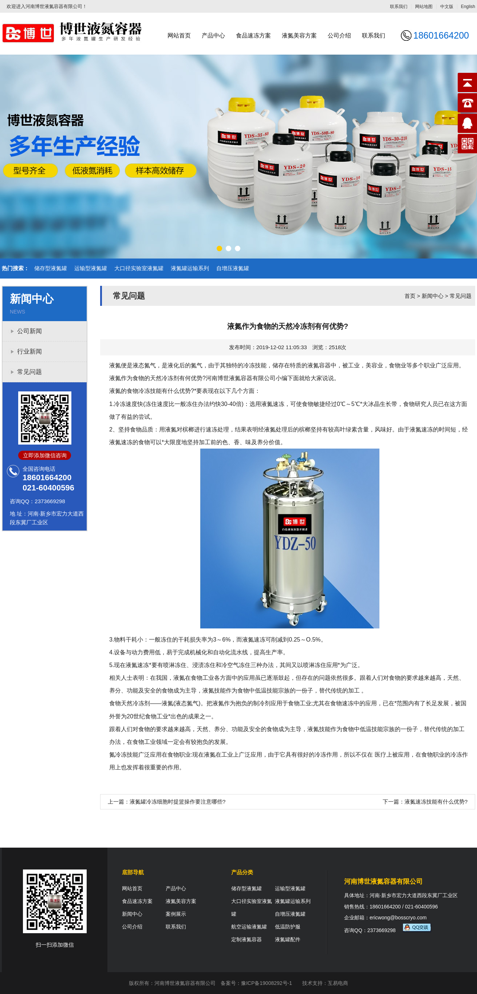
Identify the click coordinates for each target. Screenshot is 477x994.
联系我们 (398, 6)
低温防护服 (287, 927)
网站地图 (424, 6)
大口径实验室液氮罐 (138, 268)
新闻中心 (433, 296)
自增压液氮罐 (232, 268)
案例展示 (176, 914)
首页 (410, 296)
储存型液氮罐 (50, 268)
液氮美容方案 (299, 35)
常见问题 (29, 371)
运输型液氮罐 (90, 268)
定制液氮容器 (246, 939)
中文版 (446, 6)
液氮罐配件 (287, 939)
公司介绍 (339, 35)
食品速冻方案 (253, 35)
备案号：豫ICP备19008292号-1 (256, 983)
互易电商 (338, 983)
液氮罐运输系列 (190, 268)
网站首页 (179, 35)
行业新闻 (29, 351)
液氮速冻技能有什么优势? (436, 801)
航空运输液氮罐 (249, 927)
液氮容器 (319, 365)
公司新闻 (29, 331)
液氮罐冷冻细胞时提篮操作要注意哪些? (177, 801)
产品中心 (213, 35)
